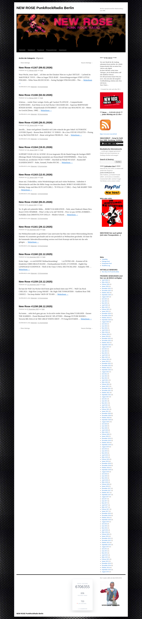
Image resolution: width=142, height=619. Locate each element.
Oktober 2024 (106, 317)
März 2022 (105, 382)
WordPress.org (106, 265)
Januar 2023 (105, 361)
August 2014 (105, 571)
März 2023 (105, 357)
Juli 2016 (104, 524)
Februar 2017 (105, 509)
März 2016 (105, 532)
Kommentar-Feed (107, 263)
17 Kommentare (43, 139)
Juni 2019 (104, 451)
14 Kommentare (43, 298)
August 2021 (105, 397)
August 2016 (105, 522)
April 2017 (105, 505)
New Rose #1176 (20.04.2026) (110, 272)
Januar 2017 (105, 511)
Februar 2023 (105, 359)
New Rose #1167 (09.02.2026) (35, 67)
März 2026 (105, 282)
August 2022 (105, 372)
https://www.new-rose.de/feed (108, 134)
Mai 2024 (104, 328)
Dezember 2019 (106, 438)
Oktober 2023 (106, 342)
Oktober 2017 (106, 492)
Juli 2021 (104, 399)
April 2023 (105, 355)
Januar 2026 (105, 286)
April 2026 (105, 280)
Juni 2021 (104, 401)
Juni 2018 (104, 476)
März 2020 (105, 432)
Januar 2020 (105, 436)
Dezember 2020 (106, 413)
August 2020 (105, 422)
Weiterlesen (46, 110)
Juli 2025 (104, 299)
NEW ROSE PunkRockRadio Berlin (45, 8)
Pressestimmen (51, 50)
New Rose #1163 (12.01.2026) (35, 174)
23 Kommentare (43, 246)
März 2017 (105, 507)
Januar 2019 (105, 461)
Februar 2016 (105, 534)
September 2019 (106, 444)
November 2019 (106, 440)
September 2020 (106, 419)
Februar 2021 (105, 409)
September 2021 (106, 394)
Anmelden (105, 259)
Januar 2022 (105, 386)
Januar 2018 (105, 486)
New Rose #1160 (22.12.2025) (35, 254)
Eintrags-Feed (106, 261)
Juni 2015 (104, 551)
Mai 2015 (104, 553)
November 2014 (106, 565)
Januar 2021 (105, 411)
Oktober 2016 (106, 517)
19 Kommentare (43, 194)
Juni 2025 (104, 301)
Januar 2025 (105, 311)
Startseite (22, 50)
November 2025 (106, 290)
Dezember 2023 (106, 338)
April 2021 (105, 405)
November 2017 (106, 490)
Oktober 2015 (106, 542)
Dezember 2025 (106, 288)
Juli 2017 (104, 499)
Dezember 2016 (106, 513)
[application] (111, 143)
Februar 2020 (105, 434)
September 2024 (106, 319)
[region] (111, 189)
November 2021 (106, 390)
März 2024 (105, 332)
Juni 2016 (104, 526)
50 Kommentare (43, 114)
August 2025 (105, 297)
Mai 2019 (104, 453)
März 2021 (105, 407)
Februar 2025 (105, 309)
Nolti (41, 70)
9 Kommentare (42, 166)
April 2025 (105, 305)
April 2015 (105, 555)
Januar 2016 (105, 536)
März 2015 (105, 557)
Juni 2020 (104, 426)
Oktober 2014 (106, 567)
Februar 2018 (105, 484)
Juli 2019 (104, 449)
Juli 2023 (104, 349)
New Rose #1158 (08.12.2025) (35, 306)
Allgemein (34, 87)
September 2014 (106, 569)
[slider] (109, 143)
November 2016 (106, 515)
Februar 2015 (105, 559)
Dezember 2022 (106, 363)
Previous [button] (103, 214)
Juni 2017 (104, 501)
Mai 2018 (104, 478)
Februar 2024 (105, 334)
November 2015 (106, 540)
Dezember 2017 (106, 488)
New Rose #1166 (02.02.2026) (35, 95)
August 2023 (105, 347)
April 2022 (105, 380)
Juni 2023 (104, 351)
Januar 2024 (105, 336)
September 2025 (106, 295)
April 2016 (105, 530)
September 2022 (106, 369)
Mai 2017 (104, 503)
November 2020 (106, 415)
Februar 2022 (105, 384)
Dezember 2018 (106, 463)
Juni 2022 (104, 376)
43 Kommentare (43, 87)
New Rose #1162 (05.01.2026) (35, 202)
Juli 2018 (104, 474)
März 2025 (105, 307)
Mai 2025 (104, 303)
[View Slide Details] (112, 189)
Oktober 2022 (106, 367)
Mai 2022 (104, 378)
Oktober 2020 (106, 417)
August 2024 (105, 322)
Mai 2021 (104, 403)
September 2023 (106, 344)
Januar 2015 (105, 561)
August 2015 (105, 546)
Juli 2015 (104, 549)
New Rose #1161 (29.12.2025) (35, 226)
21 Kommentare (43, 323)
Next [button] (120, 214)
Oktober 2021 (106, 392)
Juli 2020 (104, 424)
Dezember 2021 (106, 388)
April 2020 (105, 430)
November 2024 (106, 315)
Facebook (40, 50)
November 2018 (106, 465)
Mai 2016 (104, 528)
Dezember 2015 (106, 538)
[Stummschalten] (117, 143)
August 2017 (105, 497)
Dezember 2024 (106, 313)
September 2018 (106, 469)
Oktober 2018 (106, 467)
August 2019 (105, 447)
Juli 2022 (104, 374)
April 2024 (105, 330)
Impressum (62, 50)
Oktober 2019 (106, 442)
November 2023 (106, 340)
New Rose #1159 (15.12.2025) (35, 281)
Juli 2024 (104, 324)
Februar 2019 (105, 459)
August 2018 (105, 472)
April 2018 (105, 480)
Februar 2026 (105, 284)
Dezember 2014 (106, 563)
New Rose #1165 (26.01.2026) (35, 122)
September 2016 (106, 519)
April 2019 (105, 455)
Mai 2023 (104, 353)
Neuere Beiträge (87, 63)
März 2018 (105, 482)
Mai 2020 (104, 428)
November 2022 (106, 365)
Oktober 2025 (106, 292)
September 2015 (106, 544)
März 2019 (105, 457)
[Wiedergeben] (103, 143)
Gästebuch (31, 50)
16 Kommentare (43, 218)
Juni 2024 (104, 326)
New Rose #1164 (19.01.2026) (35, 147)
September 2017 (106, 494)
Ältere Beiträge (24, 63)
